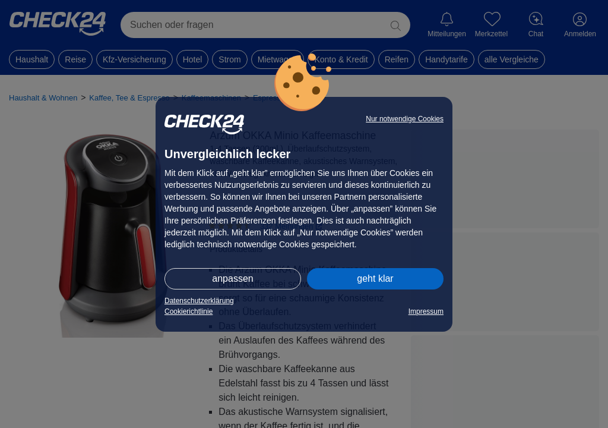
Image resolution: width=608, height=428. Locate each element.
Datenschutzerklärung (199, 301)
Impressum (426, 311)
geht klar (375, 278)
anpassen (232, 278)
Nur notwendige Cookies (405, 119)
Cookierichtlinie (188, 311)
